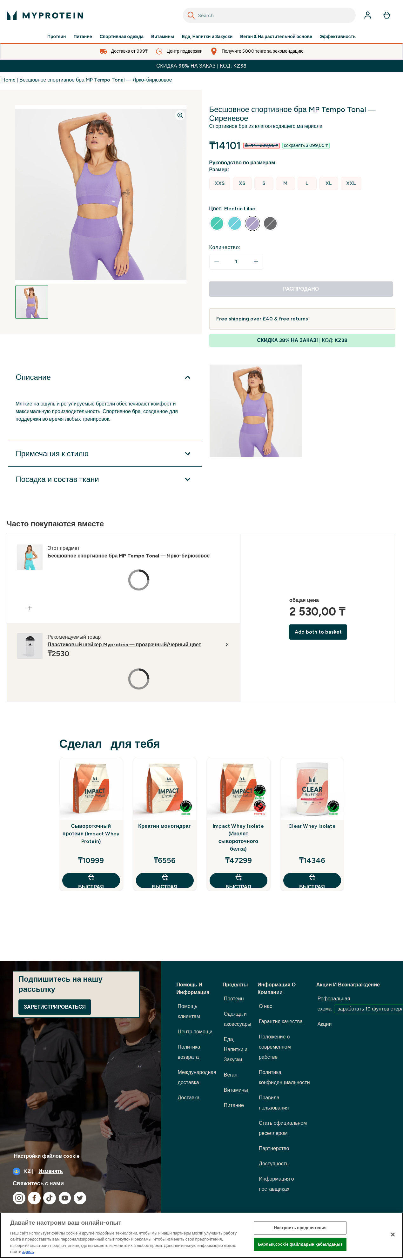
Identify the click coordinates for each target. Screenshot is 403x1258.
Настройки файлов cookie (47, 1156)
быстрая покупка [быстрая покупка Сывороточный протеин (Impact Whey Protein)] (91, 880)
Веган (231, 1075)
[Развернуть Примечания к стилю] (104, 453)
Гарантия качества (281, 1021)
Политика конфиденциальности (284, 1077)
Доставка (189, 1098)
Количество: (225, 247)
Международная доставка (197, 1077)
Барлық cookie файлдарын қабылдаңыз (300, 1244)
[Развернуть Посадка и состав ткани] (104, 479)
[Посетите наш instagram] (19, 1198)
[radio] (219, 183)
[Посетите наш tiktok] (49, 1198)
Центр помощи (195, 1032)
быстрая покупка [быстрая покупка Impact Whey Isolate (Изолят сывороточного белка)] (238, 880)
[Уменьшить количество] (217, 261)
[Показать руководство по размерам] (243, 163)
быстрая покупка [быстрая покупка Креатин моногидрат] (164, 880)
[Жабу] (393, 1235)
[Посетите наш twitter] (80, 1198)
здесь (28, 1251)
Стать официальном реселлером (283, 1128)
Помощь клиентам (189, 1011)
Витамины (162, 37)
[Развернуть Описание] (104, 377)
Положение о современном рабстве (275, 1047)
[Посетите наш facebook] (34, 1198)
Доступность (273, 1164)
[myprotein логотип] (45, 15)
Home (8, 80)
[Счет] (367, 15)
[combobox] (269, 15)
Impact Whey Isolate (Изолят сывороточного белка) (238, 837)
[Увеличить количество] (256, 261)
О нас (265, 1006)
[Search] (191, 15)
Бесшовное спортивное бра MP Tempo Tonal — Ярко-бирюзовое (95, 80)
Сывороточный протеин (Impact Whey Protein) (91, 833)
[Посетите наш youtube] (64, 1198)
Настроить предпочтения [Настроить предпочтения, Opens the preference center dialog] (300, 1227)
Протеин (56, 37)
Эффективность (338, 37)
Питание (82, 37)
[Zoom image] (180, 115)
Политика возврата (189, 1052)
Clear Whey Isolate (312, 826)
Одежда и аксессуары (237, 1019)
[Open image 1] (31, 302)
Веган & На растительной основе (276, 37)
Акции (325, 1024)
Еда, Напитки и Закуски (207, 37)
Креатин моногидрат (164, 826)
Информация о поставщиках (276, 1184)
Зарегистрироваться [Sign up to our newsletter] (55, 1007)
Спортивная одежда (122, 37)
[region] (201, 1235)
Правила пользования (274, 1103)
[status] (236, 261)
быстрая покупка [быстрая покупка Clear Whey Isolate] (312, 880)
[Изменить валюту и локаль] (81, 1171)
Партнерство (274, 1148)
